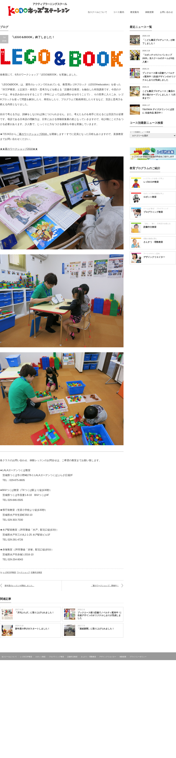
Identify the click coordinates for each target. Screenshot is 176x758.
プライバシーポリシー (138, 657)
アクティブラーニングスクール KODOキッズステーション (151, 663)
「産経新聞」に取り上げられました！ (96, 628)
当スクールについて (97, 12)
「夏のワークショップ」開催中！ (105, 585)
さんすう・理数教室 (153, 242)
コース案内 (118, 12)
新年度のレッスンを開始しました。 (19, 585)
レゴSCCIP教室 (9, 572)
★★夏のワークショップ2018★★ (19, 149)
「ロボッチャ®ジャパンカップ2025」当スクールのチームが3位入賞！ (158, 58)
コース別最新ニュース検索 (140, 132)
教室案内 (134, 12)
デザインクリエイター (154, 257)
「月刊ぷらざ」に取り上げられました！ (34, 612)
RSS (170, 656)
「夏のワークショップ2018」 (33, 134)
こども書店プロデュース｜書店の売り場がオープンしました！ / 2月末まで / (159, 94)
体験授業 (149, 12)
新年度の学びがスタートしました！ (32, 628)
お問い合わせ (166, 12)
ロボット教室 (149, 197)
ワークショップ (23, 572)
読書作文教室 (36, 572)
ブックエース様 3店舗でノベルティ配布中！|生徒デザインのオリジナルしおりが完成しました (99, 615)
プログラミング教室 (153, 212)
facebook (174, 656)
